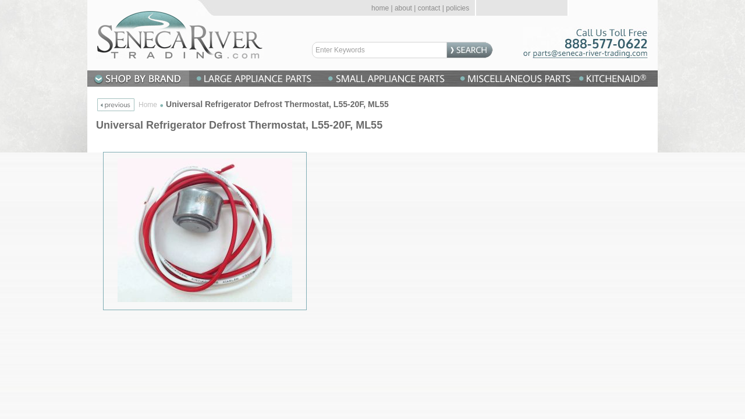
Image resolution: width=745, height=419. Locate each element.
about (403, 8)
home (380, 8)
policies (457, 8)
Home (148, 105)
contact (429, 8)
